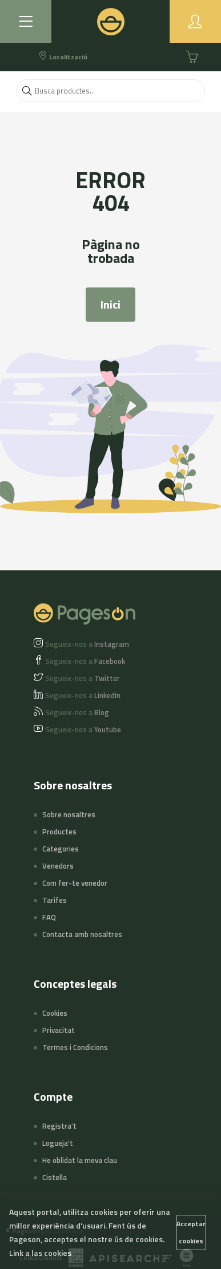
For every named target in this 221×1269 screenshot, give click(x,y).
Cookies (54, 1013)
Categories (60, 848)
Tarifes (54, 900)
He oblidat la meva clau (79, 1160)
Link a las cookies (40, 1253)
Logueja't (57, 1143)
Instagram (87, 644)
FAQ (49, 917)
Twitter (82, 678)
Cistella (54, 1177)
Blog (77, 712)
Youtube (83, 729)
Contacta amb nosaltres (82, 934)
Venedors (58, 865)
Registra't (59, 1126)
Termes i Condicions (75, 1047)
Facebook (85, 661)
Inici (110, 304)
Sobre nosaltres (68, 814)
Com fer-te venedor (74, 883)
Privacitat (58, 1030)
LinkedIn (82, 695)
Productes (59, 831)
